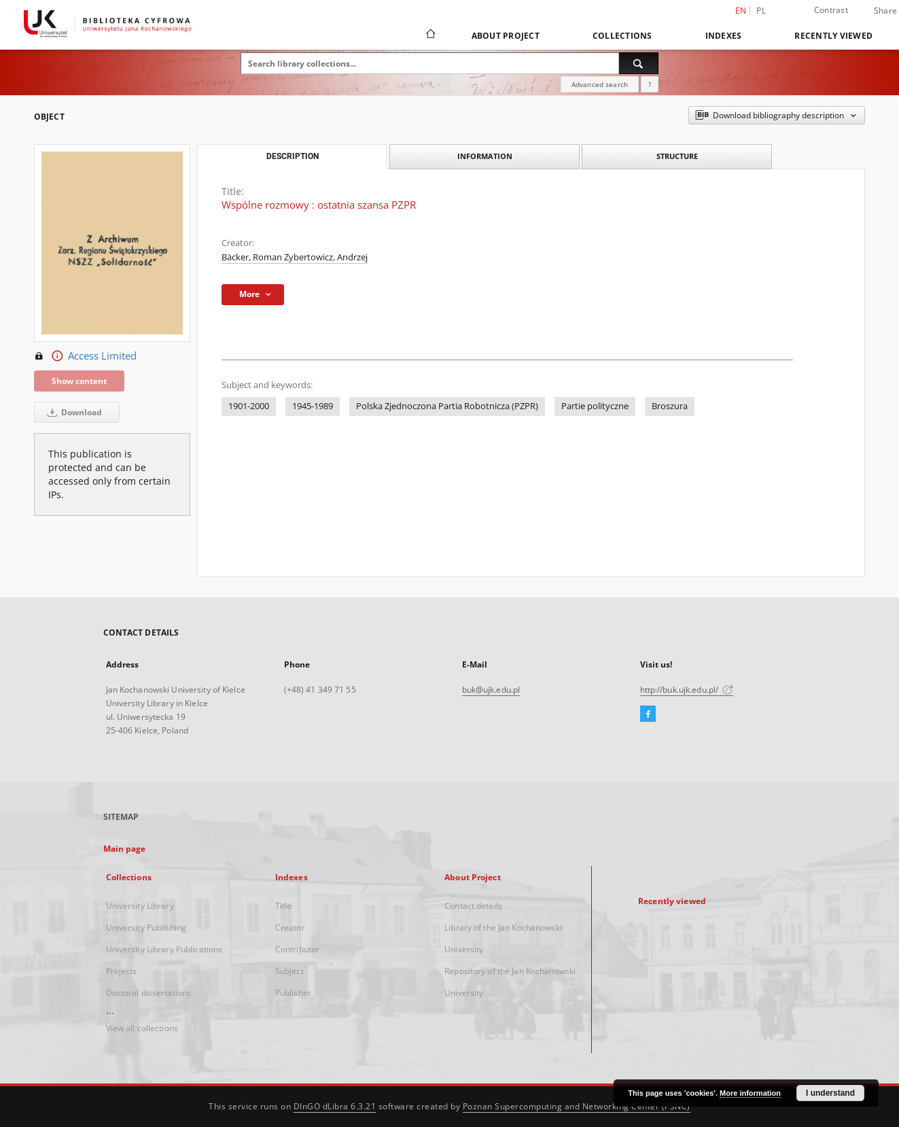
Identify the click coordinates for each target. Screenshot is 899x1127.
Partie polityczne (595, 406)
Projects (121, 971)
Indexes (723, 35)
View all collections (142, 1028)
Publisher (293, 993)
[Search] (638, 63)
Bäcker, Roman (253, 257)
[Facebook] (648, 714)
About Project (506, 35)
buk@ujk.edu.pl (491, 689)
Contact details (473, 906)
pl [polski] (761, 10)
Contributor (297, 949)
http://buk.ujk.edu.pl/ (687, 689)
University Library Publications (164, 949)
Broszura (670, 406)
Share (885, 10)
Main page (124, 848)
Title (283, 906)
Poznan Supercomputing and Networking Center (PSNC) (576, 1106)
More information (750, 1093)
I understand (830, 1093)
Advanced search (599, 84)
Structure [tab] (677, 156)
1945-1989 (312, 406)
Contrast (831, 10)
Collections (622, 35)
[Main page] (430, 35)
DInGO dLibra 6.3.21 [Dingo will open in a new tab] (335, 1106)
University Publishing (146, 927)
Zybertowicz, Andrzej (326, 257)
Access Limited (85, 356)
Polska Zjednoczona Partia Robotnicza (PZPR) (447, 406)
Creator (290, 927)
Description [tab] (292, 156)
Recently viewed (833, 35)
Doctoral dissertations (149, 993)
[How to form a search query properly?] (649, 84)
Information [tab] (484, 156)
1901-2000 (248, 406)
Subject (289, 971)
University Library (140, 906)
